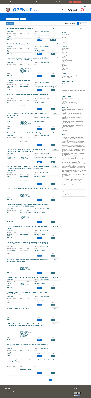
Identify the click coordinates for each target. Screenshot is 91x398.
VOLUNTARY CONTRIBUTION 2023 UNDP (19, 80)
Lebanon (8, 139)
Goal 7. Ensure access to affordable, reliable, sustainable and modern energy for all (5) (74, 164)
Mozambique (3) (65, 55)
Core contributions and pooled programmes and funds (45, 86)
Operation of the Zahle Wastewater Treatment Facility (24, 133)
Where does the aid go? (12, 15)
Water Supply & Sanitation (25, 68)
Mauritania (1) (65, 65)
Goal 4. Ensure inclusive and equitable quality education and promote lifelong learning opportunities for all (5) (73, 161)
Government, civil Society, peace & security (25, 66)
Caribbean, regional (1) (67, 76)
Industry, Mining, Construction (23, 105)
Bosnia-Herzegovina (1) (67, 60)
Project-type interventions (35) (68, 89)
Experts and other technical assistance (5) (71, 93)
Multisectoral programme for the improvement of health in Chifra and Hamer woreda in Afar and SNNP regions (27, 59)
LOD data (55, 28)
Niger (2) (64, 57)
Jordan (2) (64, 56)
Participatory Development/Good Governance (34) (72, 109)
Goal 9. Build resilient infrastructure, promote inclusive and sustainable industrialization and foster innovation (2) (74, 186)
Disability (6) (65, 127)
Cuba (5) (64, 49)
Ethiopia (8, 66)
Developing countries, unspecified (11, 36)
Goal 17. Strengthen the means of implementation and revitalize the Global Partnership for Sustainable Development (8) (73, 150)
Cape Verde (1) (65, 61)
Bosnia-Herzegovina (11, 250)
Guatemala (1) (65, 63)
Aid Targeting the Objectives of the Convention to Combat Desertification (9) (72, 126)
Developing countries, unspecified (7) (70, 75)
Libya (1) (64, 64)
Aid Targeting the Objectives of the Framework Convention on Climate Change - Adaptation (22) (72, 112)
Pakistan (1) (64, 66)
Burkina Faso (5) (65, 48)
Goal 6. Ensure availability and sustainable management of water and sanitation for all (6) (73, 156)
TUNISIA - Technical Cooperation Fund (18, 44)
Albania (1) (64, 59)
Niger (8, 300)
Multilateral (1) (65, 194)
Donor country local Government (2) (69, 102)
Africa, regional (10, 86)
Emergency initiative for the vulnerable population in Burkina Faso (27, 277)
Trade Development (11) (67, 123)
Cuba (8, 102)
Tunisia (8, 50)
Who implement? (50, 15)
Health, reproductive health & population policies (24, 71)
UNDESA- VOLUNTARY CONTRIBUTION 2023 (20, 29)
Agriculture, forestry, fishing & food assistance (25, 103)
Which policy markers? (63, 15)
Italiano (84, 6)
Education (22, 69)
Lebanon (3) (64, 53)
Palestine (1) (65, 68)
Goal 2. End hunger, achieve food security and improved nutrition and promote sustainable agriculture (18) (73, 136)
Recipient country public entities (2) (69, 103)
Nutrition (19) (65, 118)
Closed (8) (64, 37)
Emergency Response (24, 158)
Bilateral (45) (65, 193)
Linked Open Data (78, 391)
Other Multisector (24, 35)
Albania (8, 267)
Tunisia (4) (64, 52)
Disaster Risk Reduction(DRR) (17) (69, 120)
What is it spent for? (27, 15)
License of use (8, 392)
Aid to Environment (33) (67, 110)
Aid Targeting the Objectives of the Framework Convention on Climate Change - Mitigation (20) (72, 116)
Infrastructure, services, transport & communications (25, 178)
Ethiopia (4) (64, 51)
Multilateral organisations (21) (68, 98)
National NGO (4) (65, 101)
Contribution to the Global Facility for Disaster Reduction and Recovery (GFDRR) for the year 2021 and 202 (26, 150)
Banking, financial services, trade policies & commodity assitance (25, 333)
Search (23, 18)
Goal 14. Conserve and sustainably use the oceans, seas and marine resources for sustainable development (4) (73, 167)
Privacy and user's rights (10, 391)
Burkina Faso (9, 283)
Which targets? (76, 15)
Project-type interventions (39, 50)
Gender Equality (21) (66, 114)
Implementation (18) (66, 36)
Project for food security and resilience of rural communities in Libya (28, 188)
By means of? (39, 15)
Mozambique (9, 234)
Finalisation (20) (65, 34)
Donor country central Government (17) (70, 99)
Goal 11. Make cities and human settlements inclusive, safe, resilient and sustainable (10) (73, 147)
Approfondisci (77, 2)
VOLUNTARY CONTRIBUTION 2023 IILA (18, 309)
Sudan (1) (64, 69)
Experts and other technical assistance (42, 35)
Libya (8, 194)
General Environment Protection (24, 125)
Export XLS (10, 23)
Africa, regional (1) (66, 77)
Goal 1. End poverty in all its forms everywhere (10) (72, 145)
